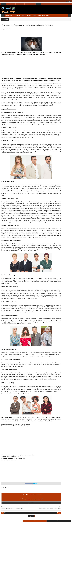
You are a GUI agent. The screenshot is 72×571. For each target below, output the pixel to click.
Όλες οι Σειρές (38, 3)
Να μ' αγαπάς (27, 3)
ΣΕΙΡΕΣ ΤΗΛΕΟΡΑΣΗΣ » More (60, 90)
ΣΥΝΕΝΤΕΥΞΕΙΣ (45, 14)
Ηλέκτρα (31, 3)
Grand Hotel (18, 3)
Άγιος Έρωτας (13, 3)
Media (17, 30)
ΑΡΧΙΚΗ (3, 569)
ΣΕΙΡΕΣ (29, 14)
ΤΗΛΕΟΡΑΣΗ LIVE (9, 14)
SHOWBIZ (24, 14)
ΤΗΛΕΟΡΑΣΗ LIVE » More (59, 82)
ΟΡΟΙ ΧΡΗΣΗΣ (7, 569)
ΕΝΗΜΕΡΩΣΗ (17, 14)
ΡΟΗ (56, 25)
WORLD (39, 14)
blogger (46, 562)
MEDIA (34, 14)
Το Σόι (34, 3)
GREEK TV (3, 3)
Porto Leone (22, 3)
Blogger (42, 569)
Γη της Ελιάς (8, 3)
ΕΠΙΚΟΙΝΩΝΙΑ (13, 569)
